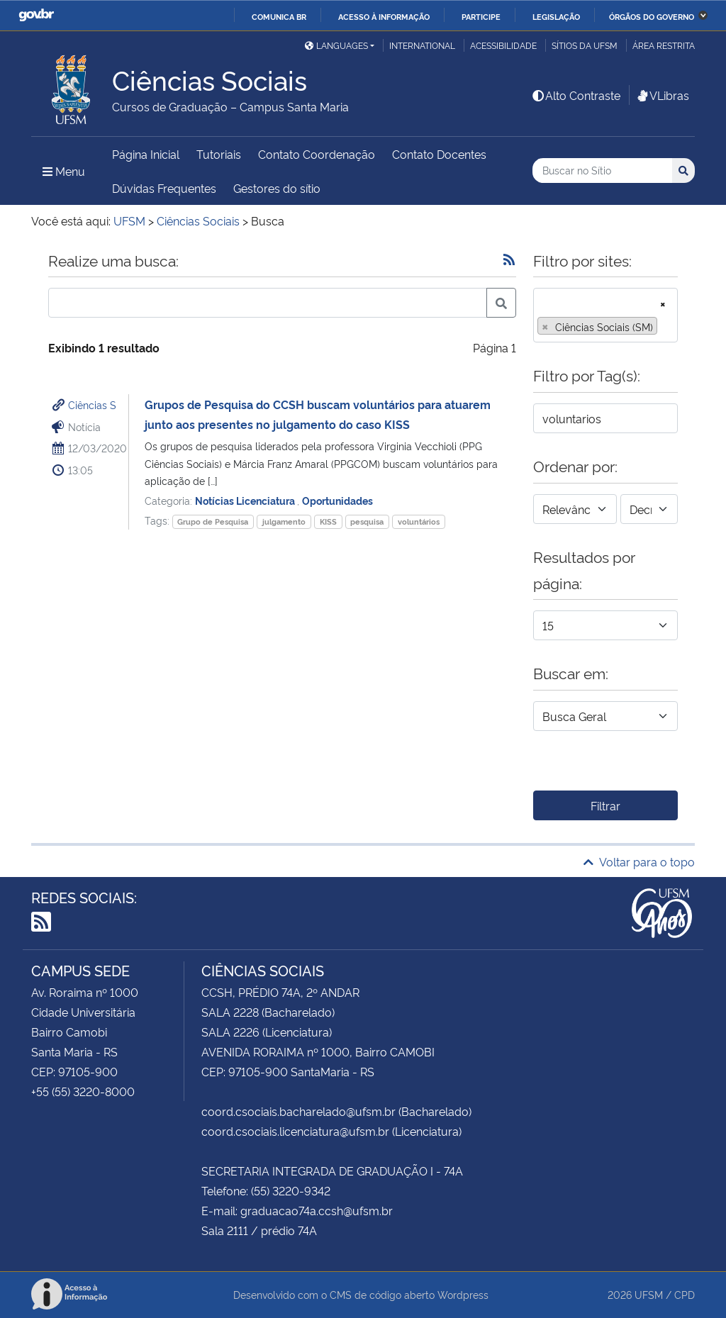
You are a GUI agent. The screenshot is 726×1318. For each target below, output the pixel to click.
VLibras (662, 95)
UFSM (649, 1294)
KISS (328, 521)
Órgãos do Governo (651, 16)
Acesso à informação (384, 16)
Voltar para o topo (639, 861)
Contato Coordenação (316, 154)
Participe (481, 16)
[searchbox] (665, 327)
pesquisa (367, 521)
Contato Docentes (439, 154)
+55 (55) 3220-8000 (83, 1091)
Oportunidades (337, 500)
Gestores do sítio (276, 188)
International (422, 45)
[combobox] (605, 315)
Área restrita (663, 45)
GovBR (36, 15)
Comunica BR (279, 16)
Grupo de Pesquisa (212, 521)
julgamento (284, 521)
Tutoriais (218, 154)
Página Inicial (145, 154)
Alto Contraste (575, 95)
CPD (684, 1294)
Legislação (556, 16)
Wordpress (462, 1294)
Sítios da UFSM (585, 45)
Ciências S (92, 404)
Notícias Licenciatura (246, 500)
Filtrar (605, 805)
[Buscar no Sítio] (602, 170)
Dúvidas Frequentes (164, 188)
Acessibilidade (503, 45)
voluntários (419, 521)
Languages (336, 45)
